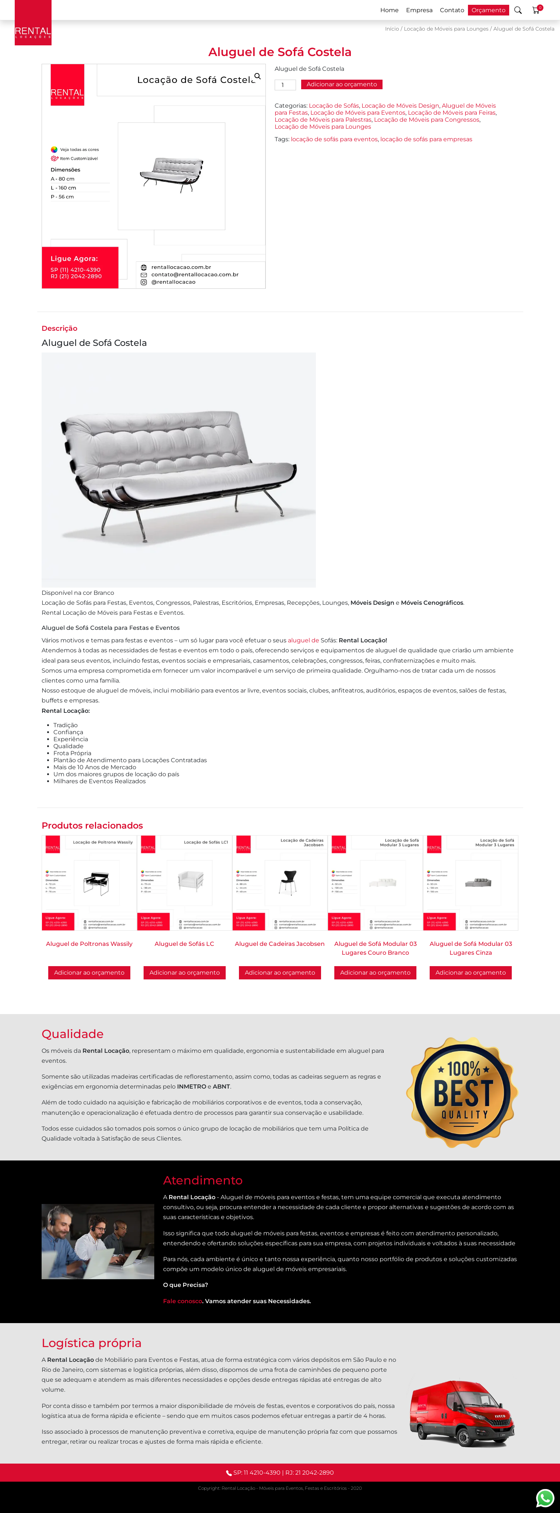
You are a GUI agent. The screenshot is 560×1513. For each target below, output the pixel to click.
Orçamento (489, 10)
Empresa (419, 10)
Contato (452, 10)
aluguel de (304, 640)
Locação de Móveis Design (400, 105)
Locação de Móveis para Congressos (426, 119)
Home (389, 10)
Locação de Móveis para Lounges (446, 28)
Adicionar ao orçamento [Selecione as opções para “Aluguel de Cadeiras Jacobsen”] (280, 972)
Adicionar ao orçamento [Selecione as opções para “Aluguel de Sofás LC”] (184, 972)
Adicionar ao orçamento (342, 84)
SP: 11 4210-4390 (257, 1472)
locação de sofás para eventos (334, 139)
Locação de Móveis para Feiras (452, 112)
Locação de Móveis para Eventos (357, 112)
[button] (257, 76)
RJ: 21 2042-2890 (309, 1472)
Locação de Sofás (334, 105)
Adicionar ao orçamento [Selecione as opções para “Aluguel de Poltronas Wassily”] (89, 972)
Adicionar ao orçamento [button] (375, 972)
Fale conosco (182, 1301)
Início (392, 28)
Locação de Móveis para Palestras (323, 119)
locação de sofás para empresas (426, 139)
